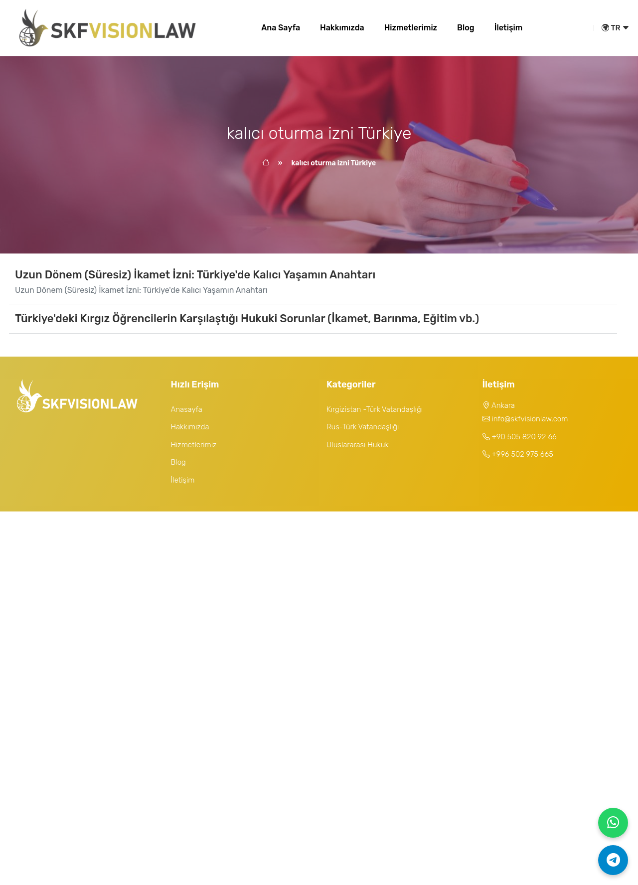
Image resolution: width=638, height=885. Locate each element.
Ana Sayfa (280, 27)
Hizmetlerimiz (410, 27)
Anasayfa (186, 409)
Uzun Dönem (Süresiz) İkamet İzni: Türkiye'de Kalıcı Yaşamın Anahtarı (195, 274)
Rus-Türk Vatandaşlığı (362, 426)
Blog (466, 27)
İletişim (508, 27)
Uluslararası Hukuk (357, 444)
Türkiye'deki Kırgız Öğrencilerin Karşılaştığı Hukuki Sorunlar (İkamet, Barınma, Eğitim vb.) (247, 318)
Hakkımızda (342, 27)
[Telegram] (613, 860)
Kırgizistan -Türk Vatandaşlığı (374, 409)
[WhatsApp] (613, 823)
